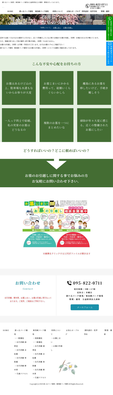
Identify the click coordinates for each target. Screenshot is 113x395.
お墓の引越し (68, 27)
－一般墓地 (19, 338)
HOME (10, 11)
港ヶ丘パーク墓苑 (26, 11)
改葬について (58, 11)
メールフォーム (85, 307)
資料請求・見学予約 (89, 11)
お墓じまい (57, 27)
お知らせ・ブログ (73, 11)
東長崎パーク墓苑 (42, 11)
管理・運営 (105, 11)
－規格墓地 (37, 338)
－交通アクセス (21, 373)
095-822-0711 (87, 283)
